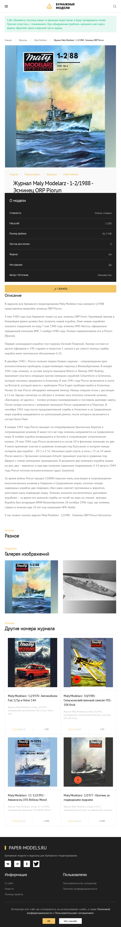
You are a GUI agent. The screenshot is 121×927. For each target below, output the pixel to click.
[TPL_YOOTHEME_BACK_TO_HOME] (60, 6)
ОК (48, 921)
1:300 (46, 821)
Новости (9, 888)
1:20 (46, 729)
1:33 (102, 729)
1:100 (102, 821)
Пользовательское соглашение (80, 883)
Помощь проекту (14, 894)
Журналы (52, 174)
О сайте (9, 883)
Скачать (60, 289)
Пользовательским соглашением (74, 913)
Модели (13, 174)
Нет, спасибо (70, 921)
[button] (6, 6)
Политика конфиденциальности (80, 888)
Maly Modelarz (70, 174)
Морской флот (32, 174)
